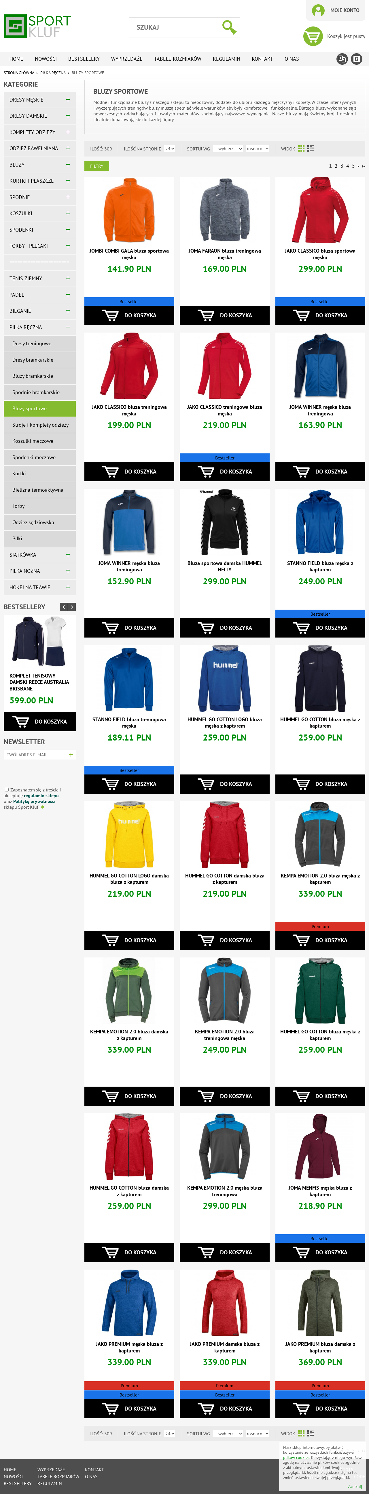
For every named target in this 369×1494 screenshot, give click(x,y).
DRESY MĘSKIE (26, 99)
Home (16, 59)
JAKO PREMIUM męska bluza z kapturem (129, 1347)
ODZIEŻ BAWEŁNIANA (34, 148)
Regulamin (226, 59)
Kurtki (19, 473)
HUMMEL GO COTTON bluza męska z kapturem (320, 722)
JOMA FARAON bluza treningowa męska (225, 254)
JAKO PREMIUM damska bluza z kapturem (225, 1347)
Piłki (17, 538)
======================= (39, 262)
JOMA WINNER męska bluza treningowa (320, 410)
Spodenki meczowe (34, 457)
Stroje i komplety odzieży (40, 424)
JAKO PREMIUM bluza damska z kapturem (320, 1347)
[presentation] (38, 771)
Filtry (96, 166)
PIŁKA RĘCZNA (52, 72)
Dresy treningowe (31, 343)
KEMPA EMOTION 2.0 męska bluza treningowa (224, 1191)
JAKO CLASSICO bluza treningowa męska (129, 410)
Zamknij (355, 1486)
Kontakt (262, 59)
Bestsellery (84, 59)
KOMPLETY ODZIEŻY (32, 132)
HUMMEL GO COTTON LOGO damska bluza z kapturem (129, 879)
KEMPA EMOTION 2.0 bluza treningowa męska (225, 1034)
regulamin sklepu (41, 795)
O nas (292, 59)
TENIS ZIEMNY (26, 278)
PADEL (17, 294)
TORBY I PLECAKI (29, 246)
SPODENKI (21, 229)
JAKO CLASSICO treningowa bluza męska (224, 410)
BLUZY (17, 164)
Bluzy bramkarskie (32, 376)
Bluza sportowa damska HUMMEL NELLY (225, 566)
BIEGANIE (20, 311)
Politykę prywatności (34, 801)
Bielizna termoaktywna (37, 489)
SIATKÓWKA (23, 555)
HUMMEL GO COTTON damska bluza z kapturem (224, 879)
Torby (18, 506)
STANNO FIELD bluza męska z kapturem (320, 566)
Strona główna (19, 72)
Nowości (46, 59)
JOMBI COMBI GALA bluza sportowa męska (129, 254)
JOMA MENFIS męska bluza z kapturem (320, 1191)
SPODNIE (20, 197)
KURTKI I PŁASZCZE (32, 181)
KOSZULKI (21, 213)
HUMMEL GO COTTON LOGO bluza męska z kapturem (225, 722)
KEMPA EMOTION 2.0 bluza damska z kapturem (129, 1034)
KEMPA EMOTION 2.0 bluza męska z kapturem (320, 879)
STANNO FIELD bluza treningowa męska (129, 722)
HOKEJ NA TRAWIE (30, 587)
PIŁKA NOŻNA (25, 571)
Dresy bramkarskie (32, 359)
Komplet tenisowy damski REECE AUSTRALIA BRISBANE (39, 682)
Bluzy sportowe (29, 408)
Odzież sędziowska (33, 522)
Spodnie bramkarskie (36, 392)
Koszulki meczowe (32, 441)
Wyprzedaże (127, 59)
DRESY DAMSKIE (28, 115)
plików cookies (296, 1457)
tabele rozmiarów (177, 59)
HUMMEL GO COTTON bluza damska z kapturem (129, 1191)
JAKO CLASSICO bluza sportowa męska (320, 254)
